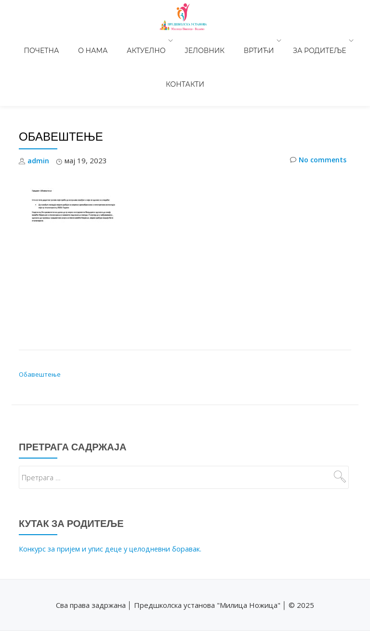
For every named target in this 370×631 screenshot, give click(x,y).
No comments (316, 107)
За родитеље (273, 40)
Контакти (334, 40)
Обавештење (40, 320)
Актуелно (119, 40)
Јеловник (173, 40)
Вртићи (218, 40)
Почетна (34, 40)
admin (38, 106)
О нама (76, 40)
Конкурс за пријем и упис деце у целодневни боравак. (113, 495)
